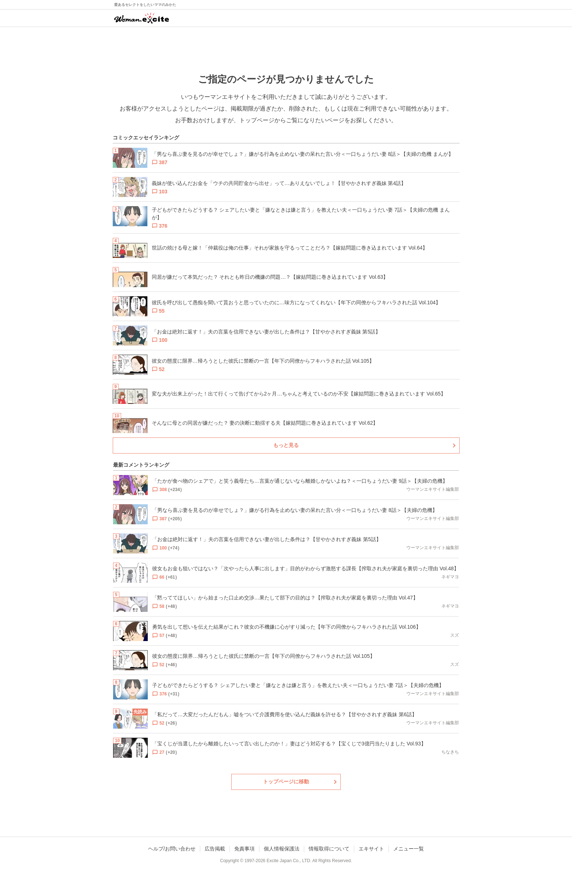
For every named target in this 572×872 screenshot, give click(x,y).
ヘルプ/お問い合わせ (172, 849)
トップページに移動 (286, 781)
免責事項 (244, 849)
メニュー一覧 (408, 849)
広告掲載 (215, 849)
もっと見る (286, 445)
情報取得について (329, 849)
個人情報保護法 (281, 849)
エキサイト (371, 849)
